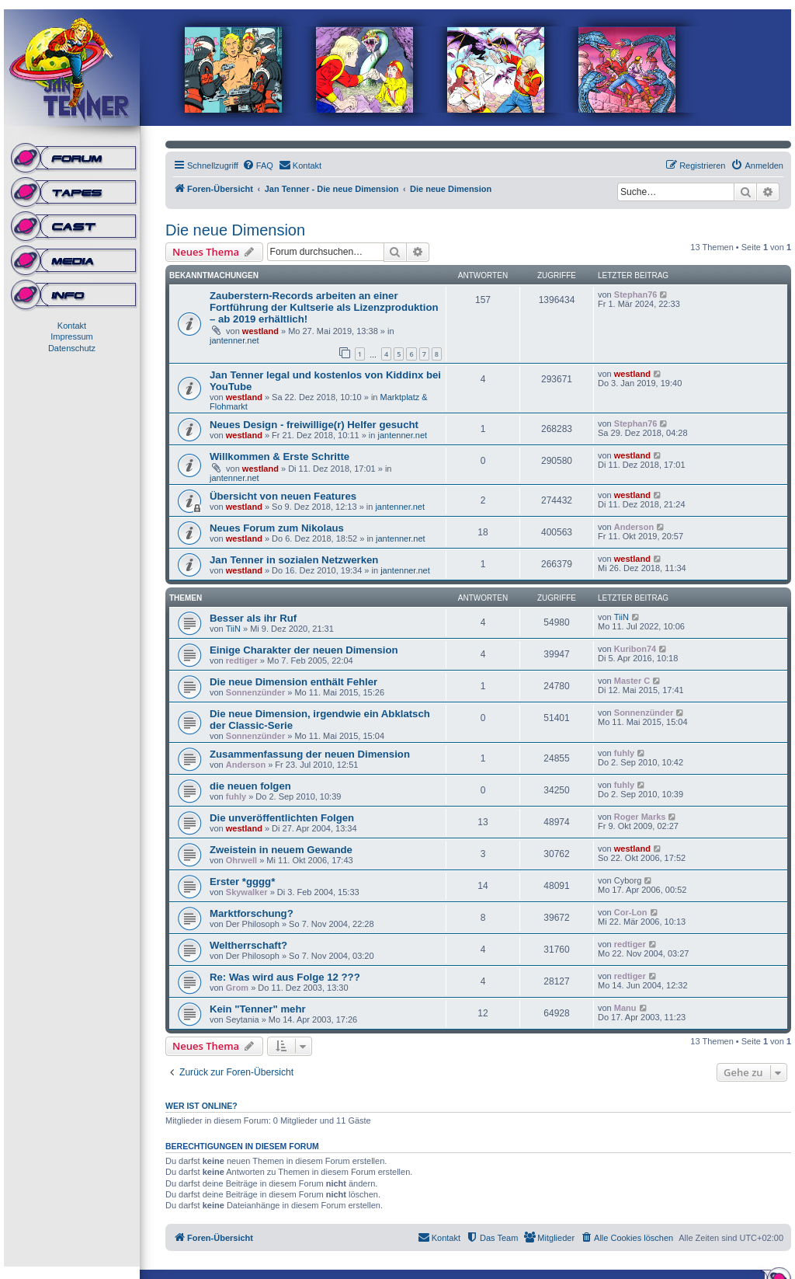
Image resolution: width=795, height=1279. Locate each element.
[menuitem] (257, 165)
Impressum (71, 336)
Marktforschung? (251, 913)
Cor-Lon (630, 912)
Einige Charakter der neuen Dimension (304, 650)
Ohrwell (241, 860)
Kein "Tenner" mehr (258, 1009)
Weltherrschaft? (248, 945)
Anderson (634, 526)
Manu (625, 1007)
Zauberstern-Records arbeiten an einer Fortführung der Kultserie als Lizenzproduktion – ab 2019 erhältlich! (324, 307)
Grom (237, 987)
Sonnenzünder (255, 692)
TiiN (233, 628)
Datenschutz (71, 348)
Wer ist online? (201, 1105)
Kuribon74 (635, 648)
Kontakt (71, 325)
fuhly (624, 753)
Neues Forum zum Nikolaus (277, 528)
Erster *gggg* (242, 881)
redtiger (242, 660)
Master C (632, 680)
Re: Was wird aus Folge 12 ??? (285, 977)
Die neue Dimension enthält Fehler (293, 682)
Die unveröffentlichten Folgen (282, 818)
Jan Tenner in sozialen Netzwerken (294, 560)
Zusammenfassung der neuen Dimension (310, 754)
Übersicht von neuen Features (283, 496)
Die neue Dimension (235, 230)
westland (260, 331)
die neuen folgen (250, 786)
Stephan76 (636, 294)
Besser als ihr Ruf (253, 618)
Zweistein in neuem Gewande (281, 850)
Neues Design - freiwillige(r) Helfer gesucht (314, 424)
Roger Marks (640, 816)
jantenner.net (234, 340)
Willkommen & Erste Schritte (279, 456)
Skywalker (247, 892)
